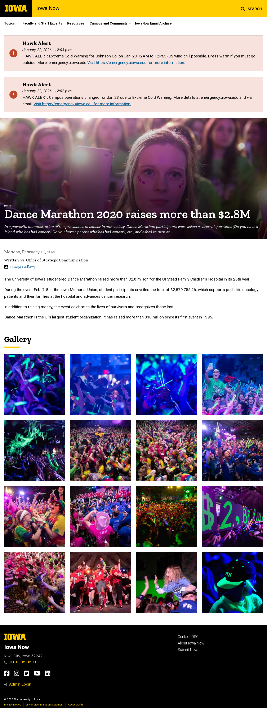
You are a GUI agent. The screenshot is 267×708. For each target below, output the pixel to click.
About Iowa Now (191, 643)
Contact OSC (188, 637)
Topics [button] (9, 23)
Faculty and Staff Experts (42, 23)
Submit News (188, 650)
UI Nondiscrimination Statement (44, 704)
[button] (251, 8)
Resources (76, 23)
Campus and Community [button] (109, 23)
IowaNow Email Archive (153, 23)
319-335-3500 (20, 662)
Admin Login (20, 684)
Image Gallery (23, 267)
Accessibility (75, 704)
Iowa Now (47, 8)
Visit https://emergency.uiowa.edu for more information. (136, 62)
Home (8, 205)
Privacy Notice (12, 704)
